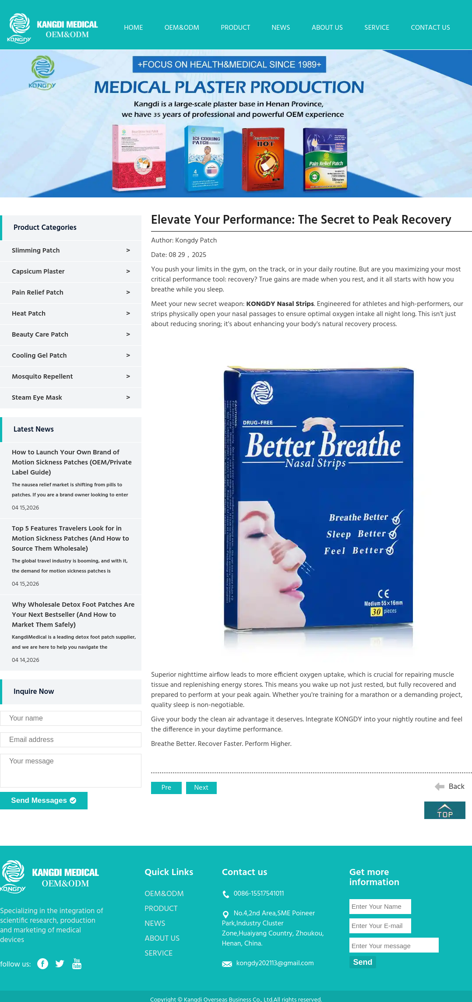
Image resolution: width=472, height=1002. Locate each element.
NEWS (281, 28)
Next (201, 788)
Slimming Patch (36, 251)
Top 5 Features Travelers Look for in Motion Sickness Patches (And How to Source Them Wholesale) (70, 539)
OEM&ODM (182, 28)
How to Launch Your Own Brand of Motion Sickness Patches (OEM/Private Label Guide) (72, 462)
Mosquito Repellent (42, 377)
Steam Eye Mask (37, 398)
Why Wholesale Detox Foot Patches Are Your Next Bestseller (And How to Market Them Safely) (73, 615)
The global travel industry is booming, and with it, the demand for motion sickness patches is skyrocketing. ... (70, 571)
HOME (133, 28)
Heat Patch (29, 314)
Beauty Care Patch (40, 335)
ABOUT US (327, 28)
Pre (166, 788)
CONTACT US (430, 28)
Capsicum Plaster (38, 272)
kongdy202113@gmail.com (275, 963)
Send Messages (43, 801)
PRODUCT (235, 28)
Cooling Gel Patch (39, 356)
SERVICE (376, 28)
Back (457, 787)
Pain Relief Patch (37, 293)
